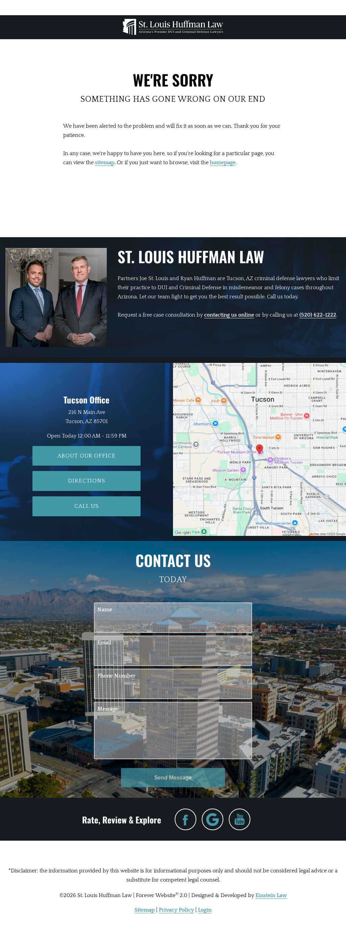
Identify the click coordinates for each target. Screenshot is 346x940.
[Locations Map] (259, 449)
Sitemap (144, 910)
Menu (49, 7)
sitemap (105, 162)
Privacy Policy (176, 910)
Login (205, 910)
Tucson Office (86, 399)
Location (132, 7)
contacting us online (229, 315)
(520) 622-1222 (317, 315)
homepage (223, 162)
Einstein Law (271, 895)
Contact (292, 7)
